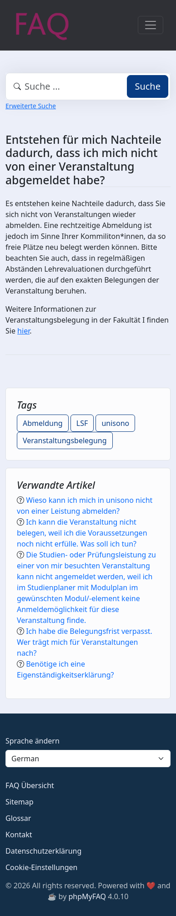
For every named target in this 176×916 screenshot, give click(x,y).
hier (23, 331)
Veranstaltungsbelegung (65, 440)
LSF (82, 423)
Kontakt (18, 835)
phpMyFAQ (87, 896)
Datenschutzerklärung (43, 851)
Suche (148, 86)
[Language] (88, 758)
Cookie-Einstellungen (41, 867)
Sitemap (19, 802)
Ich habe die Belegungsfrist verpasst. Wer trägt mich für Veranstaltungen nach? (84, 642)
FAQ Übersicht (29, 785)
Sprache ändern (32, 741)
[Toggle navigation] (150, 25)
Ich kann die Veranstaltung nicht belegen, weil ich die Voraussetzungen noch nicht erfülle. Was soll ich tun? (82, 533)
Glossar (18, 818)
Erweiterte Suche (30, 105)
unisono (115, 423)
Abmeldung (43, 423)
